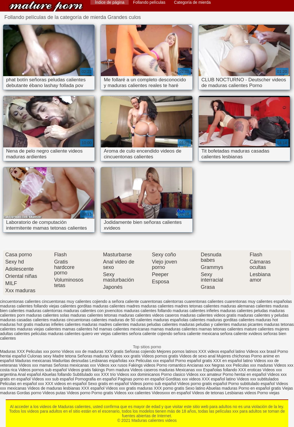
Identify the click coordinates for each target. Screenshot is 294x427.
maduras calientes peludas (244, 310)
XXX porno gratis (169, 388)
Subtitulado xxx (87, 374)
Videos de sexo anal (197, 356)
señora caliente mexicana (196, 333)
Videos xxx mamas (35, 365)
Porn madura (117, 370)
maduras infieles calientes (57, 324)
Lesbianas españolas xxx (112, 360)
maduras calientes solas (47, 315)
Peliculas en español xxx (22, 383)
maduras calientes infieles (196, 310)
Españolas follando (220, 370)
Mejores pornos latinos (177, 351)
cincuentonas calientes (20, 301)
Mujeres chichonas (233, 356)
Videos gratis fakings (86, 370)
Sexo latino (195, 388)
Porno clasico (173, 374)
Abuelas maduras (222, 388)
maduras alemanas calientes (246, 306)
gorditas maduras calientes (101, 306)
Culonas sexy (39, 356)
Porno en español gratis (260, 388)
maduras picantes (247, 324)
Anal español (29, 374)
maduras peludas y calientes (204, 324)
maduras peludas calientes (154, 324)
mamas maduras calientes (174, 329)
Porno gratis (103, 393)
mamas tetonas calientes (221, 329)
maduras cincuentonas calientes (78, 320)
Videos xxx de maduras (82, 351)
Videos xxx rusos (112, 365)
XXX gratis (114, 351)
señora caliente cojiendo (150, 333)
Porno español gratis (194, 360)
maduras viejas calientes (39, 329)
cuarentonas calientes (203, 301)
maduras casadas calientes (24, 320)
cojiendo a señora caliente (115, 301)
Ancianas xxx (198, 365)
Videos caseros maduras (152, 370)
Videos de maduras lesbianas (54, 388)
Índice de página (109, 2)
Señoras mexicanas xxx (75, 365)
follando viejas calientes (55, 306)
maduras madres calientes (105, 324)
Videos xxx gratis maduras (130, 388)
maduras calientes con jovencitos (93, 310)
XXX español (93, 388)
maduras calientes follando (148, 310)
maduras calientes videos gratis (208, 315)
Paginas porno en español (142, 379)
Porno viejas (268, 393)
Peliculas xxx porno (44, 351)
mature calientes (259, 329)
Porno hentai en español (244, 374)
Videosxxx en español (171, 393)
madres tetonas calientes (197, 306)
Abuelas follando (57, 374)
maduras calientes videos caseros (148, 315)
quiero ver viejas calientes (105, 333)
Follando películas (149, 2)
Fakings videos (142, 365)
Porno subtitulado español (252, 383)
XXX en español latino (233, 360)
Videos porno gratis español (202, 383)
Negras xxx (222, 365)
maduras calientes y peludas (262, 315)
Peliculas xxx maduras (253, 365)
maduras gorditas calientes (230, 320)
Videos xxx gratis (125, 356)
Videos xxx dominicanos (139, 374)
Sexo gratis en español (109, 383)
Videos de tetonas (208, 393)
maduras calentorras (44, 310)
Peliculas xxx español (155, 360)
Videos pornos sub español (42, 370)
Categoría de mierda (192, 2)
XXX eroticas (250, 370)
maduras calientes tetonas (93, 315)
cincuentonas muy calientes (66, 301)
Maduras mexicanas (33, 360)
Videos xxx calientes (132, 393)
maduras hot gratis (16, 324)
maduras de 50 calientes (130, 320)
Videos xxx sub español (53, 379)
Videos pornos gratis (160, 356)
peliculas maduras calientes (55, 333)
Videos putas (54, 393)
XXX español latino (219, 379)
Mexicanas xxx (189, 370)
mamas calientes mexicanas (124, 329)
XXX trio (108, 374)
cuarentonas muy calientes (248, 301)
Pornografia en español (96, 379)
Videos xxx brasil (261, 351)
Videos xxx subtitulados (258, 379)
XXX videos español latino (221, 351)
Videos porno (78, 393)
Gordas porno (29, 393)
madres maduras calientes (149, 306)
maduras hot (267, 320)
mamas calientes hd (80, 329)
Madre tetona (64, 356)
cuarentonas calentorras (161, 301)
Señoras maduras (93, 356)
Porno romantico (171, 365)
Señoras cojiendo (140, 351)
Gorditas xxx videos (184, 379)
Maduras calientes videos (46, 6)
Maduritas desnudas (70, 360)
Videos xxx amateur (204, 374)
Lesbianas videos (241, 393)
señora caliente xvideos (241, 333)
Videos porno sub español (153, 383)
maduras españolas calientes (179, 320)
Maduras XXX (12, 351)
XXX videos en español (66, 383)
